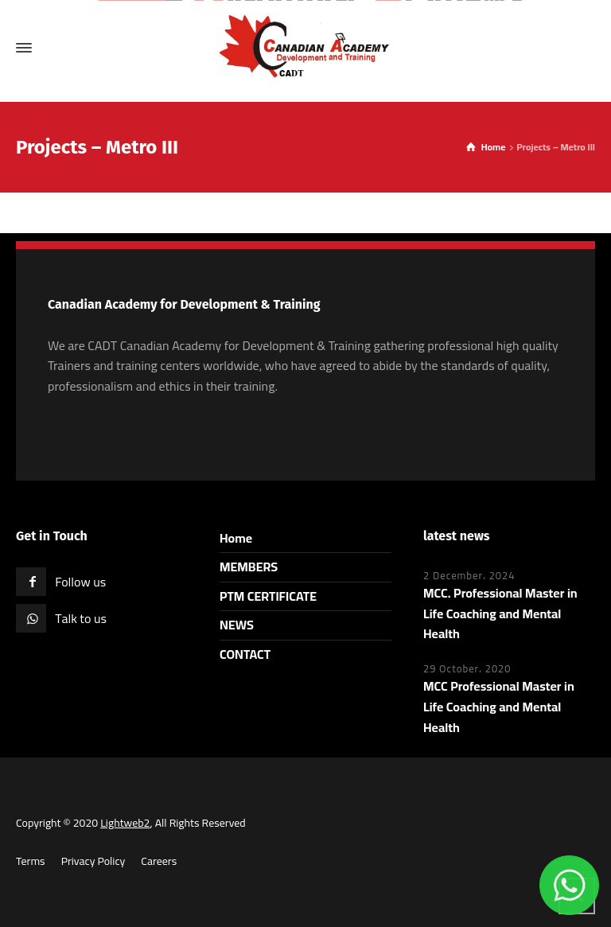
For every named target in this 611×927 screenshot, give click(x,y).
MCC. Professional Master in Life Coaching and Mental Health (500, 613)
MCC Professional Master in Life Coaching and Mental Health (498, 706)
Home (236, 538)
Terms (30, 861)
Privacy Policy (93, 861)
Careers (159, 861)
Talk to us (81, 618)
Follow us (80, 582)
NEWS (237, 625)
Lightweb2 (125, 822)
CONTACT (245, 654)
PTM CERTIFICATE (268, 596)
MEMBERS (249, 566)
